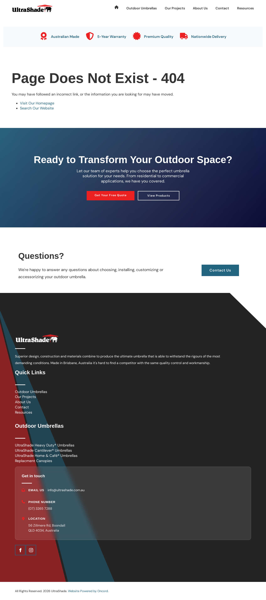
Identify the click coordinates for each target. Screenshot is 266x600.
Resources (245, 8)
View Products (158, 194)
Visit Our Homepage (37, 103)
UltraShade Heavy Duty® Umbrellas (44, 445)
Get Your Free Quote (111, 193)
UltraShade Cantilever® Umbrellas (43, 450)
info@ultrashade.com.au (66, 490)
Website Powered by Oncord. (88, 591)
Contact (222, 8)
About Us (200, 8)
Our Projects (175, 8)
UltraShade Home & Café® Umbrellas (46, 455)
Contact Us (220, 267)
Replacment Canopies (33, 461)
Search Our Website (37, 108)
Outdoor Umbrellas (141, 8)
